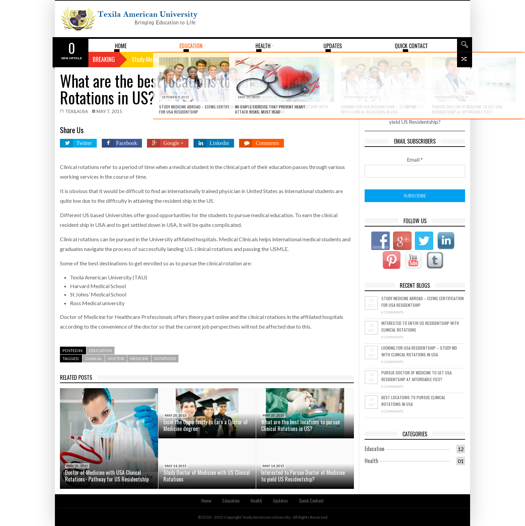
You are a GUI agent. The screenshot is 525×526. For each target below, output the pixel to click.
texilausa (76, 111)
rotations (165, 358)
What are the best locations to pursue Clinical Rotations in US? (300, 425)
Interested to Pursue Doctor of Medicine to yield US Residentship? (303, 475)
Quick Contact (311, 500)
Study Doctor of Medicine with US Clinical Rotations (206, 475)
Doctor (116, 358)
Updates (280, 500)
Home (206, 500)
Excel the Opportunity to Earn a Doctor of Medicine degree (205, 425)
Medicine (139, 358)
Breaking (104, 59)
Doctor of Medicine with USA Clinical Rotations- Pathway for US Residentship (107, 475)
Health (371, 461)
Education (100, 350)
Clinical (93, 358)
